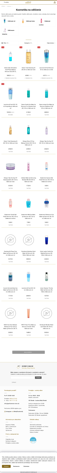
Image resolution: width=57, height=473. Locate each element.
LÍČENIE (3, 6)
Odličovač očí (8, 21)
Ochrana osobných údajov (37, 430)
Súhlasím (6, 466)
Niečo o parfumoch (11, 426)
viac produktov (28, 352)
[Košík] (55, 3)
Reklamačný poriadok (35, 428)
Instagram (9, 411)
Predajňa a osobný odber (12, 443)
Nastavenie (16, 466)
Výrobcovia (9, 430)
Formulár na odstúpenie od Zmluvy (39, 426)
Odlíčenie (9, 6)
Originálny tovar (10, 439)
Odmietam (26, 466)
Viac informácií (34, 462)
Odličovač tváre (28, 21)
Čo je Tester (9, 428)
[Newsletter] (23, 377)
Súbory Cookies (34, 432)
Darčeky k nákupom (11, 441)
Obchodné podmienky (35, 424)
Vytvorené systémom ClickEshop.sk (28, 472)
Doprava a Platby (10, 424)
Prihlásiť (38, 377)
